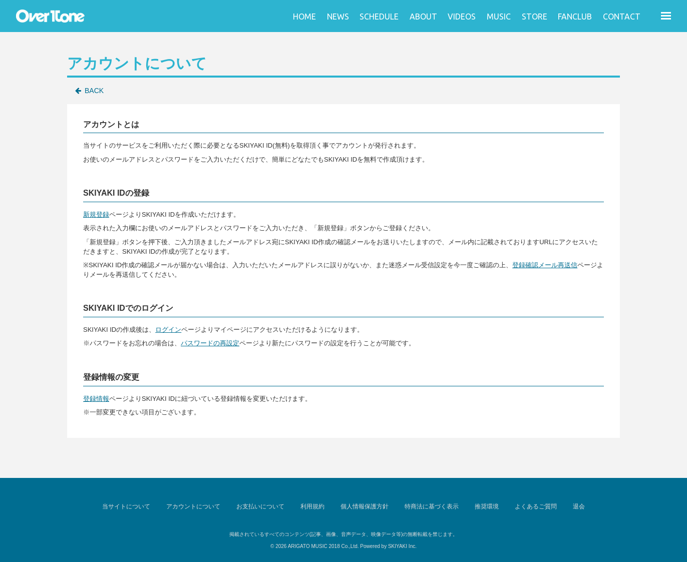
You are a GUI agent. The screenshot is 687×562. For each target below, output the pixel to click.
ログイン (168, 329)
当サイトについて (126, 506)
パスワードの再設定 (210, 343)
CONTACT (621, 16)
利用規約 (312, 506)
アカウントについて (193, 506)
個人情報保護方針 (364, 506)
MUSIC (499, 16)
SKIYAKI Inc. (402, 546)
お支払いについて (260, 506)
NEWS (338, 16)
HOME (304, 16)
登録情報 (96, 398)
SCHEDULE (379, 16)
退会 (579, 506)
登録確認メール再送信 (544, 265)
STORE (534, 16)
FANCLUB (575, 16)
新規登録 (96, 214)
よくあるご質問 (536, 506)
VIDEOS (462, 16)
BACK (94, 91)
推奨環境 (487, 506)
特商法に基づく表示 (432, 506)
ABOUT (423, 16)
